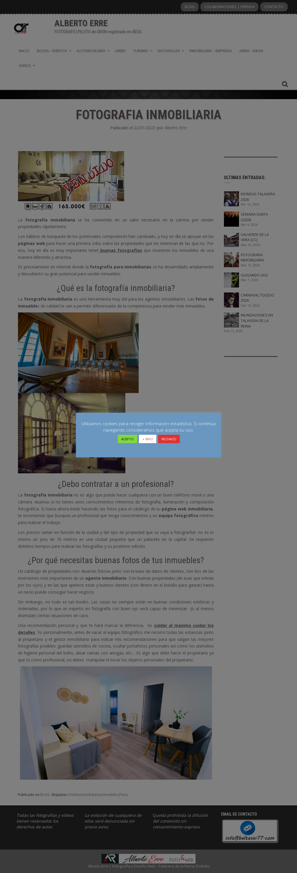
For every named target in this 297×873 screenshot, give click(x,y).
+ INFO (147, 439)
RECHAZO (169, 439)
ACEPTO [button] (127, 439)
